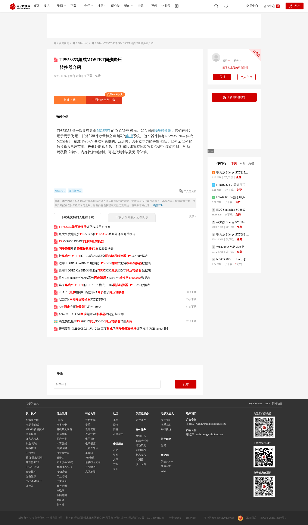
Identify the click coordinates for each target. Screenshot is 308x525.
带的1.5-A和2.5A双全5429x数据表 (103, 256)
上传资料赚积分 (234, 97)
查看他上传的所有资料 (235, 67)
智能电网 (62, 495)
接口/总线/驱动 (34, 457)
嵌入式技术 (32, 438)
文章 (115, 459)
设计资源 (90, 429)
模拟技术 (31, 448)
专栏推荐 (90, 419)
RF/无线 (30, 452)
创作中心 (269, 6)
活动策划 (141, 445)
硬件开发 (141, 419)
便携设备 (62, 481)
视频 (154, 5)
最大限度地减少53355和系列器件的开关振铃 (97, 234)
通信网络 (62, 434)
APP (267, 403)
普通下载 (70, 100)
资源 (60, 5)
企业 (115, 468)
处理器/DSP (32, 462)
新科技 (60, 504)
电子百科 (90, 438)
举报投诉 (158, 205)
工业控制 (62, 476)
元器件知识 (91, 448)
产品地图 (90, 467)
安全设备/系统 (65, 462)
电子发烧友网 (61, 43)
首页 (36, 5)
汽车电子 (62, 424)
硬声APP (166, 466)
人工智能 (62, 443)
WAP (163, 470)
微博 (163, 445)
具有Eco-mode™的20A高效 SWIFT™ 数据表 (104, 277)
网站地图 (277, 403)
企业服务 (118, 443)
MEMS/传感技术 (35, 429)
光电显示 (31, 476)
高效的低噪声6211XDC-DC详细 (96, 321)
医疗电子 (62, 438)
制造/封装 (31, 443)
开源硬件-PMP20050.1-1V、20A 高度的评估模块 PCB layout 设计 (114, 328)
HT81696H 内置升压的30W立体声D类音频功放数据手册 (231, 185)
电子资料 (96, 43)
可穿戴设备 (63, 452)
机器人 (60, 457)
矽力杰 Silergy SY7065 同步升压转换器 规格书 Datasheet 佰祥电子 (231, 222)
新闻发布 (141, 450)
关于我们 (166, 419)
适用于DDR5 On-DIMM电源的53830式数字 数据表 (105, 270)
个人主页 (246, 77)
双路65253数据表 (86, 248)
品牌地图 (90, 471)
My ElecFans (255, 403)
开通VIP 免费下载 (107, 99)
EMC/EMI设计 (34, 481)
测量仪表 (31, 434)
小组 (115, 419)
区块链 (60, 499)
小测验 (139, 459)
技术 (47, 5)
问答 (115, 429)
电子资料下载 (80, 43)
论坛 (115, 424)
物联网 (60, 490)
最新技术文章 (93, 462)
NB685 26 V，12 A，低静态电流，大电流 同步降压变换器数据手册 (231, 259)
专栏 (87, 5)
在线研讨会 (142, 440)
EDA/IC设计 (33, 467)
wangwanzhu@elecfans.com (211, 423)
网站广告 (141, 436)
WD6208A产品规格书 (228, 247)
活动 (127, 5)
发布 (186, 384)
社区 (100, 5)
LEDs (60, 419)
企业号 (165, 5)
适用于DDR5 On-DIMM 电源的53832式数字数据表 (105, 263)
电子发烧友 (175, 517)
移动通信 (62, 471)
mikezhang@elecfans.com (210, 434)
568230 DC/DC (81, 241)
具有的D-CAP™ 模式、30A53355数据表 (104, 285)
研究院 (115, 5)
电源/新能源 (32, 424)
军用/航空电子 (65, 467)
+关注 (222, 77)
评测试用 (118, 434)
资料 (115, 454)
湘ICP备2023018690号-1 (273, 517)
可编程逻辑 (32, 419)
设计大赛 (141, 464)
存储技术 (31, 471)
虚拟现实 (62, 448)
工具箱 (89, 452)
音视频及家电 (64, 429)
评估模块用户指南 (85, 226)
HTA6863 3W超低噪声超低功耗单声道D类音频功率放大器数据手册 (231, 197)
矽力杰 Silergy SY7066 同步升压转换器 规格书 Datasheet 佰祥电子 (231, 234)
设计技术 (90, 434)
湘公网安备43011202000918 (219, 517)
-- (223, 54)
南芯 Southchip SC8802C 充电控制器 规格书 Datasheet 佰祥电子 (231, 210)
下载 (74, 5)
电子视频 (90, 443)
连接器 (30, 485)
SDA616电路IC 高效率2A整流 (92, 292)
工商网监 (247, 518)
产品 (115, 450)
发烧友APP (167, 461)
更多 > (192, 216)
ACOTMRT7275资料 (82, 299)
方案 (115, 464)
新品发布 (141, 454)
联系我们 (166, 424)
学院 (141, 5)
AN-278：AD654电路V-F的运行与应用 (91, 314)
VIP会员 (89, 457)
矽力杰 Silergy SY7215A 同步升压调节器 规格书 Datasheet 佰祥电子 (231, 172)
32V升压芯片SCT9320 (80, 306)
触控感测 (62, 485)
